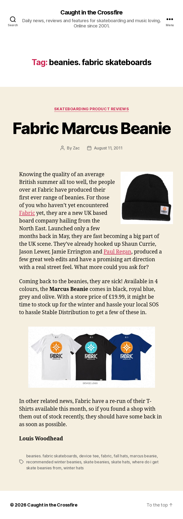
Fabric (27, 213)
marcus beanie (143, 455)
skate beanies (96, 461)
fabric (106, 455)
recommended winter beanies (53, 461)
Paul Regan (117, 252)
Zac (76, 147)
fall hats (121, 455)
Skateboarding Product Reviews (91, 109)
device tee (89, 455)
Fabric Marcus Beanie (91, 128)
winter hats (73, 467)
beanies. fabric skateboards (51, 455)
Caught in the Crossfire (91, 12)
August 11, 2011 (108, 147)
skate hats (120, 461)
